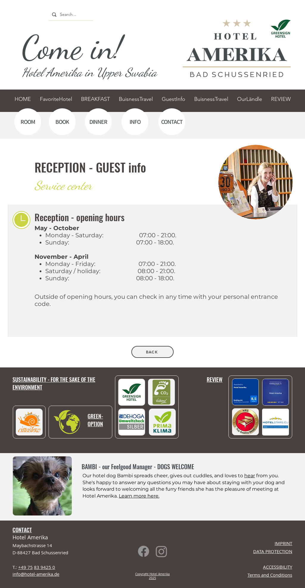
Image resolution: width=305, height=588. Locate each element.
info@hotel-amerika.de (36, 574)
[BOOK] (62, 121)
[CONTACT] (171, 121)
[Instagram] (161, 551)
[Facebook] (143, 551)
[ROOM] (27, 121)
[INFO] (135, 121)
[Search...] (70, 14)
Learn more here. (139, 496)
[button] (275, 422)
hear (249, 475)
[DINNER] (98, 121)
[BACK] (152, 352)
